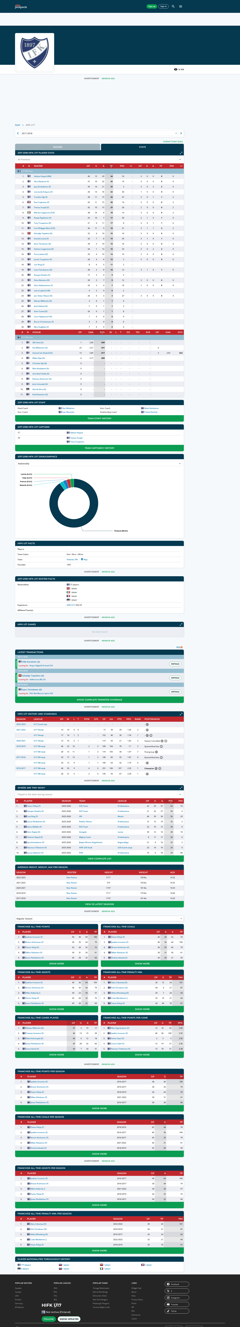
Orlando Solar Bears (49, 1076)
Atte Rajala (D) (83, 822)
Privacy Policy (137, 1292)
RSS (133, 1303)
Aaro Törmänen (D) (88, 253)
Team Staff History (125, 427)
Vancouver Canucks (49, 960)
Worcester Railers (48, 1127)
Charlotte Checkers (26, 1007)
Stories (116, 6)
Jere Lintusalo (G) (86, 393)
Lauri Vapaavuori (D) (89, 325)
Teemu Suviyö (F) (87, 216)
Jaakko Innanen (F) (83, 927)
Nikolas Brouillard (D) (29, 735)
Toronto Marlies (47, 1040)
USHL (46, 867)
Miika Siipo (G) (85, 367)
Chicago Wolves (24, 1011)
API (132, 1300)
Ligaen (24, 1213)
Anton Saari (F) (141, 1028)
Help (133, 1288)
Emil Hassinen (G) (86, 403)
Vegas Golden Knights (49, 964)
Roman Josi (28, 830)
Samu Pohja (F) (83, 796)
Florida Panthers (25, 957)
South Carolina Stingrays (46, 1095)
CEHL (46, 1201)
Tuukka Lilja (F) (86, 206)
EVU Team (115, 796)
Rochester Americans (49, 1011)
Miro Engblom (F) (87, 336)
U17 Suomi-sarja (86, 714)
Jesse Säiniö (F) (81, 1039)
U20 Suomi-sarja (145, 837)
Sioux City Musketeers (50, 1153)
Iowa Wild (22, 1050)
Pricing (144, 6)
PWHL (46, 1255)
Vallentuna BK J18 (145, 677)
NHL (51, 745)
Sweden (18, 1280)
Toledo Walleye (46, 1104)
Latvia (141, 822)
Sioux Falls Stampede (49, 1157)
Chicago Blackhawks (27, 934)
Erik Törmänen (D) (143, 978)
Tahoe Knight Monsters (50, 1100)
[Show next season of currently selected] (181, 142)
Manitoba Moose (47, 995)
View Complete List (125, 848)
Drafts (101, 6)
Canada (18, 1284)
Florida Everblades (25, 1087)
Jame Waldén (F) (84, 817)
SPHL (23, 879)
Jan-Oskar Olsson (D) (89, 305)
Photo (133, 1296)
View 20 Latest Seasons (125, 894)
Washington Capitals (49, 968)
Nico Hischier (29, 835)
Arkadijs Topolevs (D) (89, 242)
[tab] (96, 156)
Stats (44, 6)
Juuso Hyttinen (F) (84, 843)
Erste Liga (48, 1205)
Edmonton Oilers (25, 953)
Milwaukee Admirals (49, 999)
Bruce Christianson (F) (89, 331)
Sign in (179, 6)
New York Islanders (48, 918)
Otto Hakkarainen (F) (89, 294)
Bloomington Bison (26, 1080)
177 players (77, 1255)
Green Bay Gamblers (27, 1166)
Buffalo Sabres (24, 922)
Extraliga (47, 890)
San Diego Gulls (47, 1018)
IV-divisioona (143, 812)
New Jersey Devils (48, 914)
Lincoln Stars (23, 1169)
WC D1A (24, 1255)
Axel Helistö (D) (86, 315)
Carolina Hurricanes (26, 930)
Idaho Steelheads (25, 1105)
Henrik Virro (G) (85, 398)
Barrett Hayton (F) (28, 756)
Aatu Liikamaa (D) (143, 972)
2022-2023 (72, 714)
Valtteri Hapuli (112, 442)
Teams (56, 6)
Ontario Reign (46, 1003)
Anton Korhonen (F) (84, 932)
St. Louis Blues (46, 945)
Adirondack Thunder (27, 1068)
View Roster (97, 867)
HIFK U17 (107, 614)
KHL (45, 875)
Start (69, 134)
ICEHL (23, 1259)
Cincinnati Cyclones (26, 1084)
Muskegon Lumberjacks (50, 1145)
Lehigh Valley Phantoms (50, 992)
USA (17, 1288)
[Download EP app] (39, 706)
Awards (130, 6)
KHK (113, 843)
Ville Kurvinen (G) (115, 671)
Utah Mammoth (47, 957)
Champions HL (27, 1217)
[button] (175, 18)
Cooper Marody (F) (28, 740)
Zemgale (115, 822)
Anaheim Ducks (25, 914)
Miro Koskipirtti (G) (87, 377)
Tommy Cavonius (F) (84, 1023)
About (133, 1284)
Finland (18, 1292)
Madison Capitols (47, 1141)
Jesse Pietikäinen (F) (85, 812)
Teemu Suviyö (112, 447)
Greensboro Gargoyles (27, 1095)
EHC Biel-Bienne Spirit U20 (149, 683)
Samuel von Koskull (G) (89, 362)
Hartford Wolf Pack (26, 1036)
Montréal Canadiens (27, 968)
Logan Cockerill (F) (28, 751)
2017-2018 (72, 747)
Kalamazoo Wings (25, 1117)
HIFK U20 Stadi (117, 837)
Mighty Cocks (117, 827)
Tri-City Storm (46, 1160)
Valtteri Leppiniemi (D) (90, 258)
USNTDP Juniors (47, 1164)
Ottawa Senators (47, 926)
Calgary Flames (24, 926)
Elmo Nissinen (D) (87, 289)
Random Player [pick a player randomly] (143, 28)
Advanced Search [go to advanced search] (170, 28)
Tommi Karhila (164, 421)
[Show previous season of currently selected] (69, 142)
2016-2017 (72, 758)
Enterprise (135, 1307)
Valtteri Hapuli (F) (84, 827)
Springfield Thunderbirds (46, 1027)
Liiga (46, 882)
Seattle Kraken (46, 941)
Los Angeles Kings (26, 960)
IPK (112, 806)
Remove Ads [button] (210, 87)
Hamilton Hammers (26, 1032)
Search (124, 28)
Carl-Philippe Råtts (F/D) (90, 237)
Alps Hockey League (52, 1186)
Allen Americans (25, 1072)
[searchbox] (72, 28)
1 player (104, 1255)
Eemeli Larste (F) (87, 247)
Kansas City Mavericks (27, 1121)
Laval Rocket (23, 1054)
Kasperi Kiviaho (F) (88, 284)
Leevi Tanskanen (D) (89, 279)
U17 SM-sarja (78, 180)
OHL (23, 890)
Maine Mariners (25, 1124)
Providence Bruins (48, 1007)
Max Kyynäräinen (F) (144, 1018)
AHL (51, 740)
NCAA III (47, 1232)
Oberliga (24, 1247)
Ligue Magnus (50, 1194)
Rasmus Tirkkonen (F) (86, 837)
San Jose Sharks (47, 937)
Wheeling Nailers (47, 1119)
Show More (39, 841)
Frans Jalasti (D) (87, 263)
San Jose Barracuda (48, 1022)
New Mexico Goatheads (50, 1068)
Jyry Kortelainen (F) (88, 196)
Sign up (167, 6)
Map (119, 568)
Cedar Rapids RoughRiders (23, 1142)
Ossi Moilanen (107, 417)
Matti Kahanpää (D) (84, 1028)
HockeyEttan (26, 1198)
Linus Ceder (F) (141, 1034)
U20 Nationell (27, 1194)
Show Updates (84, 66)
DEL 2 (23, 1243)
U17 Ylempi (84, 720)
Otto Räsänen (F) (87, 190)
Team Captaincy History (125, 457)
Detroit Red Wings (26, 949)
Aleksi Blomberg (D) (143, 983)
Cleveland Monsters (26, 1015)
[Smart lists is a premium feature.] (61, 18)
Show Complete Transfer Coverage (125, 690)
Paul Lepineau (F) (87, 211)
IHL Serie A (48, 1190)
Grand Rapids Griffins (27, 1029)
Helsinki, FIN (108, 568)
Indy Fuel (22, 1109)
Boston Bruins (24, 918)
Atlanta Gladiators (26, 1076)
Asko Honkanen (165, 417)
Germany (19, 1296)
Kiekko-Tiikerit (117, 812)
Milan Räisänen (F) (83, 942)
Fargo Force (23, 1162)
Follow (64, 66)
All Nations (19, 1300)
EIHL (51, 751)
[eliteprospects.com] (23, 6)
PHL (45, 1209)
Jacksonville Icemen (26, 1113)
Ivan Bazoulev (107, 421)
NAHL (46, 871)
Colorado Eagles (25, 1025)
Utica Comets (46, 1048)
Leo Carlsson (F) (27, 745)
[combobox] (72, 28)
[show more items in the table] (60, 763)
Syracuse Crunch (47, 1032)
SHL (51, 735)
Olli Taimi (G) (84, 351)
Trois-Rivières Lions (48, 1112)
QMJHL (24, 894)
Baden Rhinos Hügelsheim (123, 832)
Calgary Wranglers (26, 1003)
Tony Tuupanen (113, 451)
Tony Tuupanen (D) (88, 232)
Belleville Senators (26, 999)
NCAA (23, 882)
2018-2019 (72, 736)
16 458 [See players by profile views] (179, 78)
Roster (96, 156)
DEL (23, 1240)
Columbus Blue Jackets (28, 941)
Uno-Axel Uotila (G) (87, 383)
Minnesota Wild (24, 964)
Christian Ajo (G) (86, 372)
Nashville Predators (26, 972)
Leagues (71, 6)
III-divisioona (143, 796)
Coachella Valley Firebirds (25, 1020)
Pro (156, 6)
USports (47, 1240)
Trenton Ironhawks (48, 1108)
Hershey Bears (24, 1047)
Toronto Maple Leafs (49, 953)
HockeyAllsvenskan (29, 1190)
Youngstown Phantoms (50, 1172)
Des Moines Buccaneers (28, 1152)
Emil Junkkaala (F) (143, 948)
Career (134, 1311)
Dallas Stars (23, 945)
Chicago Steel (24, 1148)
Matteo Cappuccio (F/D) (90, 222)
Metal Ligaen (27, 1209)
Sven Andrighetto (31, 814)
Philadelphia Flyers (48, 930)
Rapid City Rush (47, 1080)
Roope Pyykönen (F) (88, 227)
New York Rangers (48, 922)
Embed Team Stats (173, 150)
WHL (23, 886)
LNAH (46, 1236)
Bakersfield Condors (26, 995)
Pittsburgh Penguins (49, 934)
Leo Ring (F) (85, 273)
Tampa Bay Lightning (49, 949)
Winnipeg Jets (46, 972)
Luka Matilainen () (143, 988)
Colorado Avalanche (26, 937)
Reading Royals (46, 1084)
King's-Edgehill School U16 (149, 671)
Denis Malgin (29, 825)
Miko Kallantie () (82, 983)
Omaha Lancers (47, 1149)
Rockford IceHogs (47, 1015)
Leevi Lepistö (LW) (88, 299)
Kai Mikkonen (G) (86, 357)
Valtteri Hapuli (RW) (88, 185)
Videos (85, 6)
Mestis (24, 1205)
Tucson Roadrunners (49, 1044)
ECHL (23, 875)
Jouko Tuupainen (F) (89, 268)
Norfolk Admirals (47, 1072)
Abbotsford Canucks (26, 992)
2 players (76, 1259)
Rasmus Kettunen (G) (88, 388)
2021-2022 (72, 720)
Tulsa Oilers (45, 1116)
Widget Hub (136, 1280)
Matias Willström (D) (89, 310)
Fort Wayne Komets (26, 1091)
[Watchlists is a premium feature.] (43, 18)
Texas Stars (45, 1036)
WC (22, 1251)
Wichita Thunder (47, 1123)
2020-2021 (72, 731)
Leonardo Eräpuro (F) (89, 201)
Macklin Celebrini (31, 819)
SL (22, 1236)
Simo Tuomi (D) (86, 320)
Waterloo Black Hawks (50, 1168)
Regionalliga (143, 832)
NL (45, 886)
